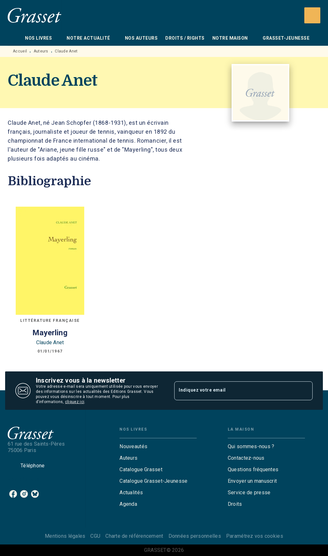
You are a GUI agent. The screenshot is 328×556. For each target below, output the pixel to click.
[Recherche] (312, 15)
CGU (95, 536)
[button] (158, 446)
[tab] (14, 38)
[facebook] (13, 493)
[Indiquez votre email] (235, 390)
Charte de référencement (134, 536)
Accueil (20, 51)
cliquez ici (74, 402)
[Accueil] (35, 15)
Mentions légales (65, 536)
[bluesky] (34, 493)
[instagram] (24, 493)
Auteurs (41, 51)
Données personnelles (194, 536)
